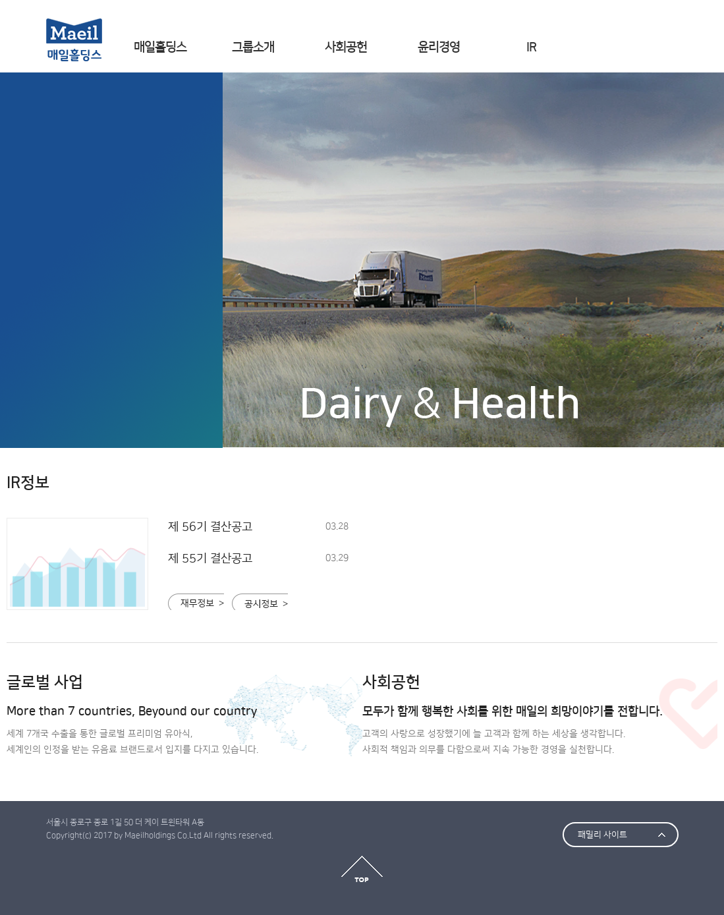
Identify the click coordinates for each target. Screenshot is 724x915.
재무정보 (196, 602)
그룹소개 (253, 47)
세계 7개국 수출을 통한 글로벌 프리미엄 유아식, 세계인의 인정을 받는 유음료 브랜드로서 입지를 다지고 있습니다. (184, 729)
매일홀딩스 (160, 47)
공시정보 (260, 602)
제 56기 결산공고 (210, 527)
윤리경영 (439, 47)
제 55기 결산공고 (210, 558)
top (362, 869)
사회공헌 (346, 47)
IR (531, 47)
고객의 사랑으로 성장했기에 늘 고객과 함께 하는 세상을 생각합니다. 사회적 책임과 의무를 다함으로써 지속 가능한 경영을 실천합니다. (540, 729)
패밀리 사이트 (602, 834)
